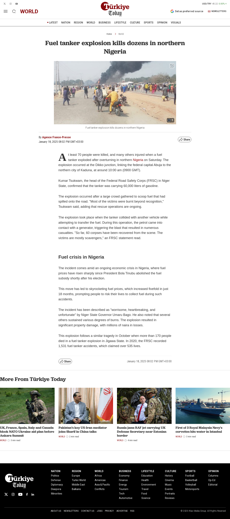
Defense (56, 480)
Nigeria (138, 160)
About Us (56, 511)
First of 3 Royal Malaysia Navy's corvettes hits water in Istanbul (199, 430)
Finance (123, 480)
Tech (122, 493)
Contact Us (87, 511)
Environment (148, 485)
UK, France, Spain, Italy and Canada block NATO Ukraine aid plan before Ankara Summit (27, 431)
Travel (144, 489)
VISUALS (176, 22)
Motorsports (192, 489)
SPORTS (148, 22)
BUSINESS (105, 22)
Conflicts (100, 489)
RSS (132, 511)
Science (145, 498)
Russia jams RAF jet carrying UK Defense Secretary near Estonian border (141, 431)
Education (147, 476)
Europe (76, 476)
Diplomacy (57, 485)
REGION (78, 22)
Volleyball (190, 485)
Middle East (78, 485)
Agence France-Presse (56, 137)
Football (189, 476)
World (121, 34)
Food (144, 493)
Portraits (170, 493)
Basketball (191, 480)
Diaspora (56, 489)
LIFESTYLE (120, 22)
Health (145, 480)
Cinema (169, 480)
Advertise (122, 511)
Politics (55, 476)
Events (169, 489)
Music (168, 485)
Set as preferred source (186, 11)
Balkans (76, 489)
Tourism (123, 489)
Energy (123, 485)
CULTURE (135, 22)
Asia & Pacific (102, 485)
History (169, 476)
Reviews (169, 498)
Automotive (125, 498)
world (29, 11)
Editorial (212, 485)
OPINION (162, 22)
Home (109, 34)
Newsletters (71, 511)
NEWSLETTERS (217, 11)
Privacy (109, 511)
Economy (124, 476)
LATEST (53, 22)
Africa (98, 476)
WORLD (91, 22)
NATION (65, 22)
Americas (100, 480)
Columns (213, 476)
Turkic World (79, 480)
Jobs (99, 511)
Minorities (56, 493)
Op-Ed (211, 480)
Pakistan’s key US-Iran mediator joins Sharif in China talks (83, 430)
